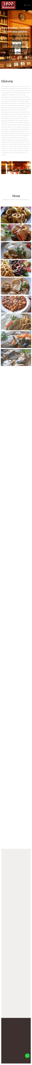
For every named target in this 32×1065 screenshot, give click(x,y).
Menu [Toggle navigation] (27, 5)
